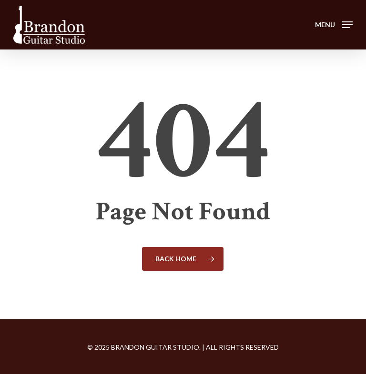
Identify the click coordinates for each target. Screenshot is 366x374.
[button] (334, 24)
